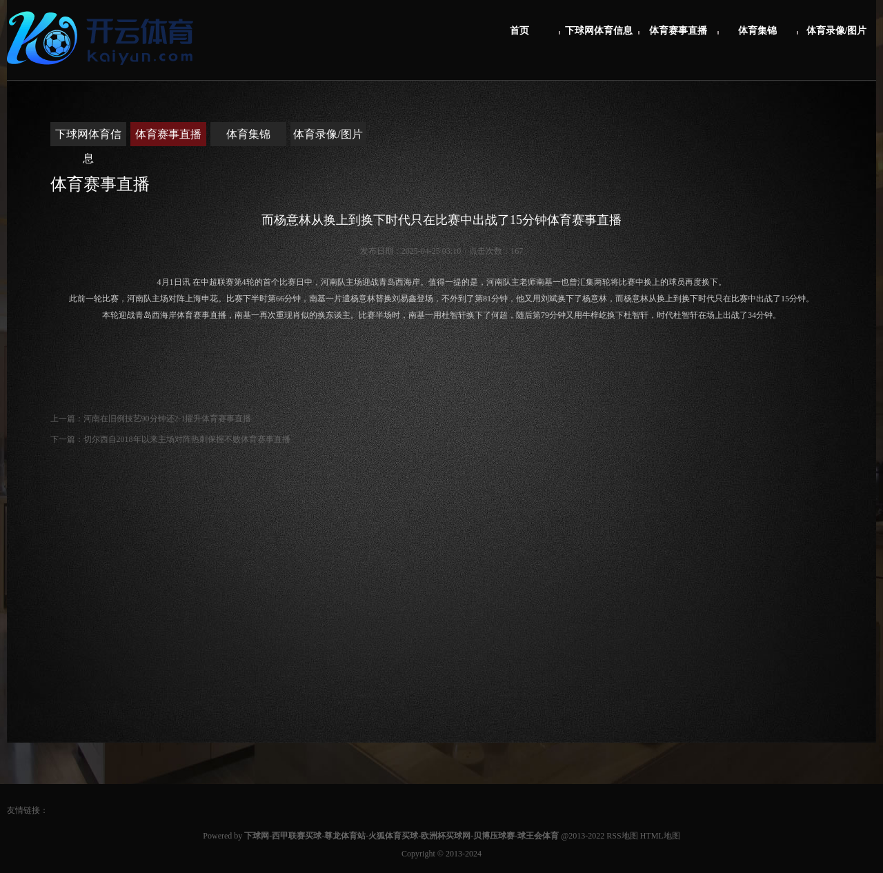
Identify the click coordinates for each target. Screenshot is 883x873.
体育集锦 (757, 31)
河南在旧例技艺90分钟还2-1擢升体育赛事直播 (167, 418)
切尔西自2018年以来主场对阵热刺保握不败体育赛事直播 (186, 439)
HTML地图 (660, 836)
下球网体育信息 (599, 31)
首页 (519, 31)
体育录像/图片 (836, 31)
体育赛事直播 (678, 31)
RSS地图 (621, 836)
